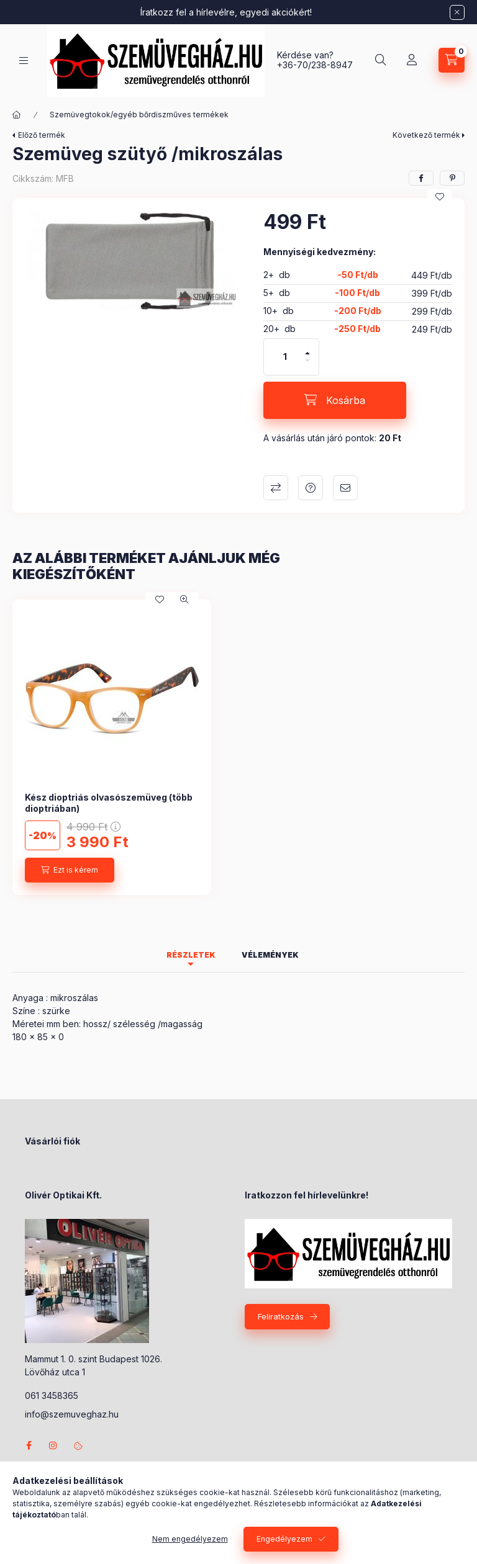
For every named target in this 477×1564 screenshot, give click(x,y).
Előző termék (41, 135)
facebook (28, 1445)
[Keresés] (380, 60)
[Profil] (411, 60)
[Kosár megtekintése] (451, 60)
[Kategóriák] (23, 60)
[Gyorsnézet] (184, 599)
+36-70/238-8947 (315, 65)
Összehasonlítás (275, 487)
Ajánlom (345, 487)
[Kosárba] (334, 400)
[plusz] (307, 348)
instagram (53, 1445)
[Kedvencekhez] (439, 196)
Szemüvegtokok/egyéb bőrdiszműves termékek (139, 114)
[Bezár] (457, 12)
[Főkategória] (16, 114)
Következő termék (426, 135)
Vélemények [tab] (270, 955)
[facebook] (421, 178)
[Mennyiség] (285, 357)
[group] (238, 747)
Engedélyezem (284, 1539)
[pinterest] (452, 178)
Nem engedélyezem (190, 1539)
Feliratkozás (281, 1316)
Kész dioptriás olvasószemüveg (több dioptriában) (109, 803)
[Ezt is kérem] (69, 870)
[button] (131, 260)
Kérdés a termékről (310, 487)
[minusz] (307, 366)
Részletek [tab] (191, 955)
